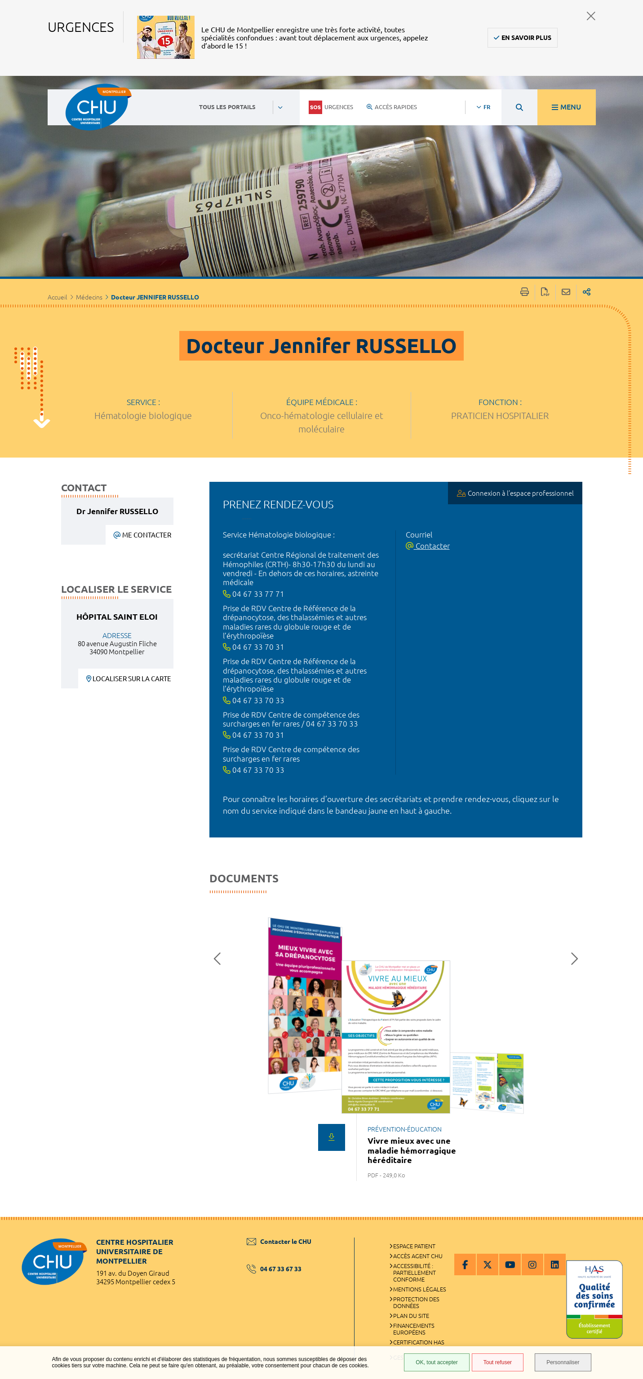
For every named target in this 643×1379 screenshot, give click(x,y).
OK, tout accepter (436, 1362)
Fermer (591, 16)
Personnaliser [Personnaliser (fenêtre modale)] (562, 1362)
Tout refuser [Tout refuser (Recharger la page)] (497, 1362)
